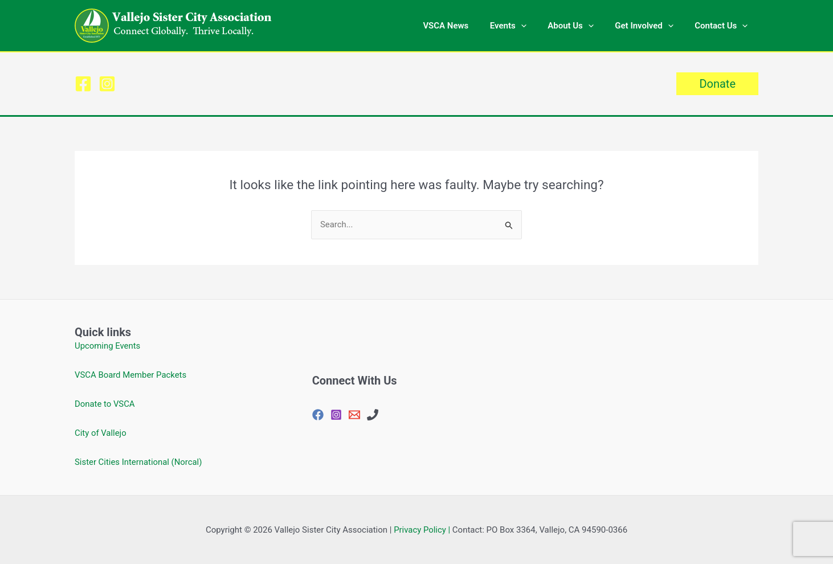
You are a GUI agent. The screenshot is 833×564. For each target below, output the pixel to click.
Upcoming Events (108, 346)
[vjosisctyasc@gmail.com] (354, 414)
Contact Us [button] (723, 25)
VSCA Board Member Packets (131, 375)
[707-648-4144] (372, 414)
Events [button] (523, 25)
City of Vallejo (100, 433)
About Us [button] (581, 25)
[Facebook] (83, 83)
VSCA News (465, 26)
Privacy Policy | (422, 530)
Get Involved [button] (651, 25)
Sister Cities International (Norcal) (139, 462)
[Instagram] (107, 83)
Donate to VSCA (105, 404)
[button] (535, 25)
